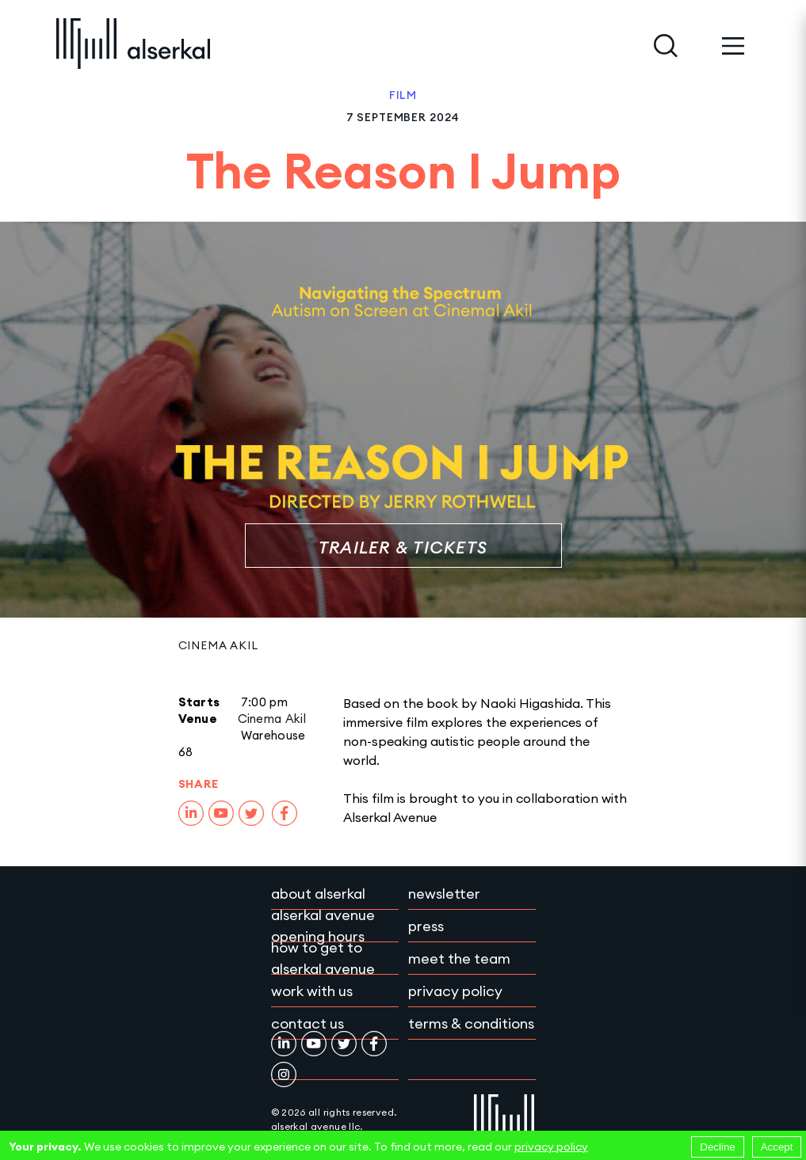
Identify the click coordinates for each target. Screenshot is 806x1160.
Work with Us (312, 991)
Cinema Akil (218, 645)
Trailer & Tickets (403, 547)
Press (426, 926)
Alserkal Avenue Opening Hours (323, 925)
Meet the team (459, 958)
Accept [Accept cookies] (777, 1147)
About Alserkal (318, 893)
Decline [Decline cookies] (717, 1147)
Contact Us (307, 1023)
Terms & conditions (471, 1023)
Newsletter (444, 893)
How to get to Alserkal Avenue (323, 958)
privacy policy (551, 1146)
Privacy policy (455, 991)
